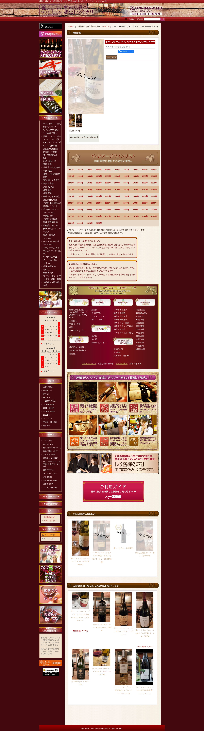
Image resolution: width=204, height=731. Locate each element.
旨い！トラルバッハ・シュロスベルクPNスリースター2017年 (145, 633)
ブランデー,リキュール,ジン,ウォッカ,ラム (52, 251)
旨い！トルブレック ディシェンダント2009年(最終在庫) (80, 561)
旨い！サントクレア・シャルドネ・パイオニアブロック (123, 631)
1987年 (126, 196)
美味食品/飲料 (49, 266)
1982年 (80, 196)
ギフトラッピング (50, 473)
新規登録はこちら (50, 517)
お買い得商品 (48, 387)
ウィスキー (48, 238)
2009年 (145, 210)
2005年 (108, 210)
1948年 (136, 169)
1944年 (99, 169)
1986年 (117, 196)
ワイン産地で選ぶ (51, 130)
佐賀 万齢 (47, 193)
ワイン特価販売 (50, 145)
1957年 (126, 176)
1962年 (80, 183)
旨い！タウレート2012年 (123, 548)
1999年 (145, 203)
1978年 (136, 190)
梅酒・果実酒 (49, 235)
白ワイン (46, 397)
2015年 (108, 216)
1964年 (99, 183)
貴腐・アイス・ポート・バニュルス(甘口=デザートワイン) (52, 139)
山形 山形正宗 (49, 161)
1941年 (71, 169)
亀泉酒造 (46, 426)
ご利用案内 (131, 19)
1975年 (108, 190)
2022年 (80, 223)
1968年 (136, 183)
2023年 (90, 223)
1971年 (71, 190)
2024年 (99, 223)
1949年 (145, 169)
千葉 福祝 (47, 171)
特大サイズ (48, 273)
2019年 (145, 216)
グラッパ (47, 263)
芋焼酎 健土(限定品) (52, 203)
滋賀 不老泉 (48, 183)
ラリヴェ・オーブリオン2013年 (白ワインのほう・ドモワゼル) (123, 690)
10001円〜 (47, 415)
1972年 (80, 190)
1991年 (71, 203)
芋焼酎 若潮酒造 (50, 219)
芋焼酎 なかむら (50, 206)
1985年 (108, 196)
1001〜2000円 (48, 405)
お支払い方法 (48, 444)
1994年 (99, 203)
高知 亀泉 (47, 190)
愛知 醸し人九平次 (51, 180)
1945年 (108, 169)
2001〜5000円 (48, 408)
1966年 (117, 183)
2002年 (80, 210)
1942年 (80, 169)
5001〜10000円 (49, 411)
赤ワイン (46, 394)
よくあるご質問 (49, 455)
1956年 (117, 176)
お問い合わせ (157, 11)
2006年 (117, 210)
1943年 (90, 169)
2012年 (80, 216)
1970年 (154, 183)
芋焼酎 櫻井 (48, 216)
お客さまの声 (48, 484)
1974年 (99, 190)
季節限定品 (47, 391)
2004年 (99, 210)
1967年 (126, 183)
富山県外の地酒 (50, 200)
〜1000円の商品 (49, 401)
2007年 (126, 210)
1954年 (99, 176)
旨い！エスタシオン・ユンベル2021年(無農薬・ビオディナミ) (145, 690)
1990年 (154, 196)
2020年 (154, 216)
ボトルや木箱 (122, 363)
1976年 (117, 190)
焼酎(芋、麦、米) (50, 225)
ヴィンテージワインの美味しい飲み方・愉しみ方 (51, 464)
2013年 (90, 216)
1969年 (145, 183)
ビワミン (47, 269)
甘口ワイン (47, 419)
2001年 (71, 210)
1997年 (126, 203)
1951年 (71, 176)
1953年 (90, 176)
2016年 (117, 216)
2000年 (154, 203)
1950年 (154, 169)
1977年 (126, 190)
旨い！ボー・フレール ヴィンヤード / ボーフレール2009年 (101, 671)
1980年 (154, 190)
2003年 (90, 210)
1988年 (136, 196)
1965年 (108, 183)
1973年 (90, 190)
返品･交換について (50, 451)
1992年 (80, 203)
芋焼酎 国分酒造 (50, 422)
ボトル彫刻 (47, 477)
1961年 (71, 183)
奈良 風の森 (48, 187)
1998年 (136, 203)
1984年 (99, 196)
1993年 (90, 203)
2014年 (99, 216)
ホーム (71, 26)
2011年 (71, 216)
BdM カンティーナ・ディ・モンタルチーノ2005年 (101, 628)
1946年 (117, 169)
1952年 (80, 176)
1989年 (145, 196)
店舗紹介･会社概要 (50, 458)
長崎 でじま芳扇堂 (51, 196)
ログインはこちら (50, 521)
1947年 (126, 169)
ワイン (106, 26)
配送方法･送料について (52, 448)
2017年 (126, 216)
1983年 (90, 196)
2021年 (71, 223)
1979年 (145, 190)
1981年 (71, 196)
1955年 (108, 176)
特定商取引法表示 (51, 504)
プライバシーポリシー (50, 497)
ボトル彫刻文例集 (50, 480)
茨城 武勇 (47, 164)
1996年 (117, 203)
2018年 (136, 216)
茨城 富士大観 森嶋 (51, 167)
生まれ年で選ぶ (50, 133)
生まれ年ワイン (49, 470)
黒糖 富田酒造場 (50, 222)
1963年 (90, 183)
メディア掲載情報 (50, 487)
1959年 (145, 176)
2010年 (154, 210)
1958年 (136, 176)
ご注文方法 (47, 441)
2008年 (136, 210)
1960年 (154, 176)
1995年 (108, 203)
